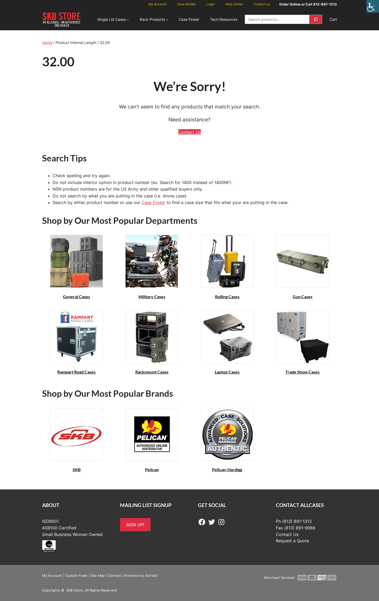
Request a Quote (292, 540)
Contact (114, 575)
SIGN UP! (135, 524)
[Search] (315, 19)
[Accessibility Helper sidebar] (372, 6)
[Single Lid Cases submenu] (128, 19)
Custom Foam (76, 575)
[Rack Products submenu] (167, 19)
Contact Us (189, 132)
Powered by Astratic (141, 575)
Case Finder (153, 202)
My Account (52, 575)
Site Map (98, 575)
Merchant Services (279, 577)
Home (47, 42)
